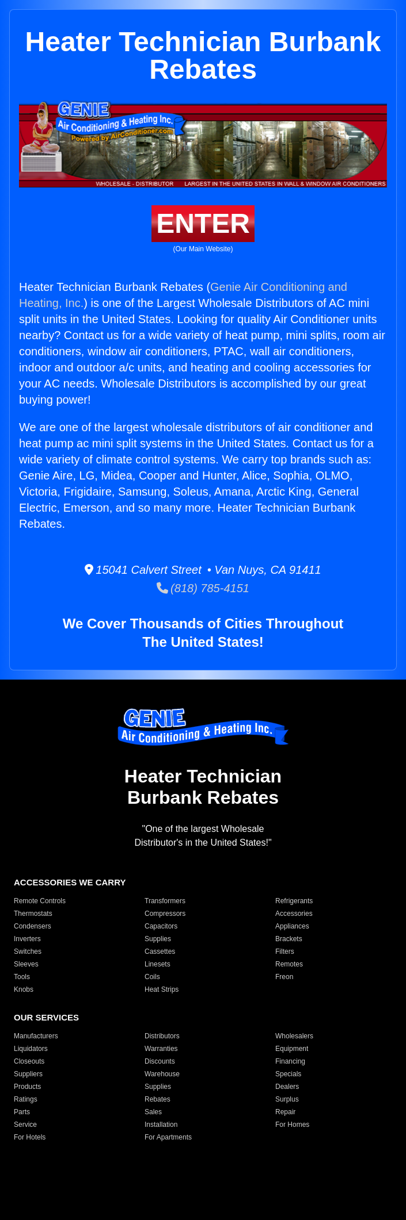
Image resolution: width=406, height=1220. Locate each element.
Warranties (161, 1049)
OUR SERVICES (46, 1017)
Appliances (292, 926)
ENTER (203, 223)
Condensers (32, 926)
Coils (152, 977)
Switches (27, 951)
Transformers (165, 901)
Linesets (157, 964)
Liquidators (31, 1049)
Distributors (162, 1036)
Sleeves (26, 964)
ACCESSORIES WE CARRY (70, 882)
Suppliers (28, 1074)
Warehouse (162, 1074)
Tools (22, 977)
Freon (284, 977)
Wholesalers (294, 1036)
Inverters (27, 939)
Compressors (165, 914)
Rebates (157, 1099)
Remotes (289, 964)
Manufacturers (36, 1036)
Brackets (288, 939)
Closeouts (29, 1061)
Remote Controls (40, 901)
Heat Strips (162, 989)
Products (27, 1087)
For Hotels (29, 1137)
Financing (290, 1061)
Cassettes (160, 951)
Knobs (23, 989)
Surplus (287, 1099)
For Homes (292, 1125)
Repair (285, 1112)
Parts (22, 1112)
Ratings (25, 1099)
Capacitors (161, 926)
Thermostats (33, 914)
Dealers (287, 1087)
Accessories (294, 914)
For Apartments (168, 1137)
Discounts (160, 1061)
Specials (288, 1074)
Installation (161, 1125)
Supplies (158, 939)
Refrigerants (294, 901)
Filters (284, 951)
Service (25, 1125)
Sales (153, 1112)
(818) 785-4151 (203, 588)
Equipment (291, 1049)
